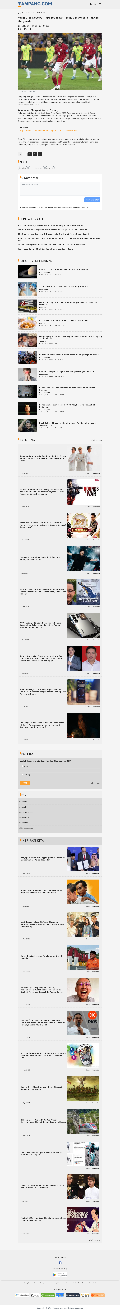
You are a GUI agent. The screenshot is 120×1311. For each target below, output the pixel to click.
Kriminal (42, 307)
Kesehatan (43, 289)
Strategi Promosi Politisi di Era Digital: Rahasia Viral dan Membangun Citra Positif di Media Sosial (43, 1055)
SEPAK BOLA (40, 13)
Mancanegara (44, 272)
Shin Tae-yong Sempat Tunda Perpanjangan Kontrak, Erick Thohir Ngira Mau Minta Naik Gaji (59, 239)
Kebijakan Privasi (80, 1283)
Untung (26, 774)
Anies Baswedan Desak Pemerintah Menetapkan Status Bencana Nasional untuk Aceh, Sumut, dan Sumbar (43, 591)
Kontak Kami (94, 1283)
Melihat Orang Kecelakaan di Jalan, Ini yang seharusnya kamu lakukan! (68, 303)
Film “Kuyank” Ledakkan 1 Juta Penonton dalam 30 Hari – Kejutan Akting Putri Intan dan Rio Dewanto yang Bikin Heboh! (42, 725)
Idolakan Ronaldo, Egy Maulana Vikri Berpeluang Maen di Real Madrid (50, 225)
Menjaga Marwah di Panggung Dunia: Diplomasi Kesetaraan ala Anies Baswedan (43, 859)
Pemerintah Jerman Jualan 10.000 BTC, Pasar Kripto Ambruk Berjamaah (67, 406)
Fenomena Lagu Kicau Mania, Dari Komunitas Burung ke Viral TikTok (40, 558)
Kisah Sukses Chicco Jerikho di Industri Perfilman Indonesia (67, 423)
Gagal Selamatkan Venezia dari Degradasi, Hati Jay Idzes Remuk (50, 130)
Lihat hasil (95, 783)
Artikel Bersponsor (41, 1283)
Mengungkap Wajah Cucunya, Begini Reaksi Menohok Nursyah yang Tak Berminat (70, 337)
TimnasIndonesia (36, 168)
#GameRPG (24, 817)
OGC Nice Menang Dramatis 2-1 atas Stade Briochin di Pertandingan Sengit (53, 234)
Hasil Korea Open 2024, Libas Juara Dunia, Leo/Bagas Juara (45, 249)
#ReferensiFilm (26, 812)
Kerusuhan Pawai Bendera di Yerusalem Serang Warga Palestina (69, 354)
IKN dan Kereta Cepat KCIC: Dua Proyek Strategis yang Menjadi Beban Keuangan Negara (43, 1121)
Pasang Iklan (56, 1283)
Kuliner (42, 323)
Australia (50, 168)
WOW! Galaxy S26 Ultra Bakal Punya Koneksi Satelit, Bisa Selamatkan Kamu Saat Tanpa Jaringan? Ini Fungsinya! (41, 625)
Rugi (25, 766)
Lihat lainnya (96, 440)
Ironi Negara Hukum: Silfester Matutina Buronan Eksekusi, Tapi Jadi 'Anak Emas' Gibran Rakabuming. (42, 924)
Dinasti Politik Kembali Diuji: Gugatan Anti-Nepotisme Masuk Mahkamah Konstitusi (41, 891)
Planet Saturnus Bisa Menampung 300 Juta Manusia (63, 269)
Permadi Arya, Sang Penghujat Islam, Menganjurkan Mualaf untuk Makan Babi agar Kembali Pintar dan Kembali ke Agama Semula (42, 990)
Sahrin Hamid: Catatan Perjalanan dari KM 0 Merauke (41, 957)
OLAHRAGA (27, 13)
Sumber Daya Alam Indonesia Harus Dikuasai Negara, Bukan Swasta (41, 1088)
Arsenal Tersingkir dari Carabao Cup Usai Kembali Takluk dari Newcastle (51, 245)
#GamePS (23, 802)
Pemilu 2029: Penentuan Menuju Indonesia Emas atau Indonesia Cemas (43, 1219)
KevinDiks (23, 168)
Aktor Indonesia (45, 426)
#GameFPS (23, 823)
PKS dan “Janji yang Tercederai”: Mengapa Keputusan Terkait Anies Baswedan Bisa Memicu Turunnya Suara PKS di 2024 (43, 1022)
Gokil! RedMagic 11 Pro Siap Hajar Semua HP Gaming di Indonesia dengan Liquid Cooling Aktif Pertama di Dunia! (43, 691)
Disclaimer (67, 1283)
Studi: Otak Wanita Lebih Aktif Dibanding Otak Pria (63, 286)
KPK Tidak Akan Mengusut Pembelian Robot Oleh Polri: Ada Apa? (41, 1154)
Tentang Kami (26, 1283)
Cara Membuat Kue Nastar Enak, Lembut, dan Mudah (63, 320)
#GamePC (23, 807)
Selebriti (42, 341)
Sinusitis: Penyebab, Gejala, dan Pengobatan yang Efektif (66, 372)
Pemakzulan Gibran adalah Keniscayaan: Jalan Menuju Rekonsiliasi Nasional (42, 1186)
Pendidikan (43, 374)
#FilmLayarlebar (26, 828)
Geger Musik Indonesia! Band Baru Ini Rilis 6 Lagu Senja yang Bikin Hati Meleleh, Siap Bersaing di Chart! (43, 458)
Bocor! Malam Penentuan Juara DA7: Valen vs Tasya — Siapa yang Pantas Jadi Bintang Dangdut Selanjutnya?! (43, 525)
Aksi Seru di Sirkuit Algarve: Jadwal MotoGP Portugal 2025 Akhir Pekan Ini (53, 230)
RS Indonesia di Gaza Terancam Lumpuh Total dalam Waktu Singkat (67, 389)
